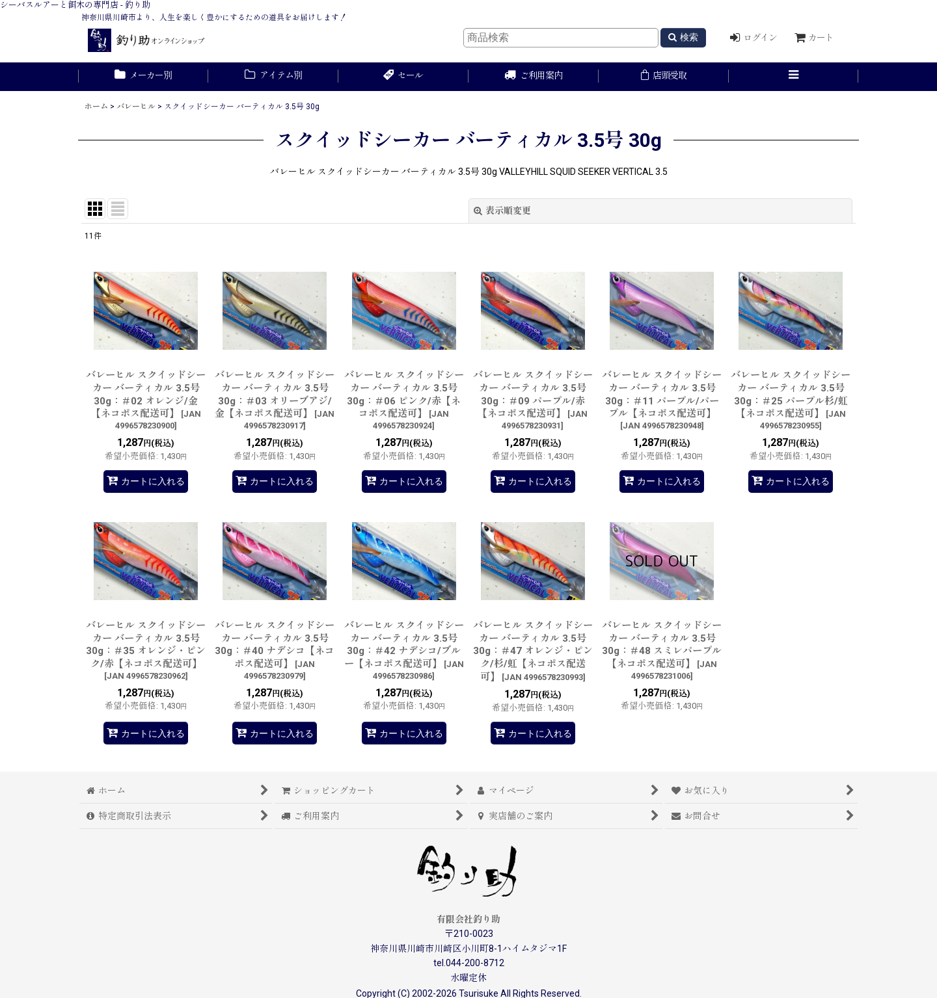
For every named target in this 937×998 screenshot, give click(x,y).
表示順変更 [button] (502, 210)
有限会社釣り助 (468, 919)
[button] (794, 76)
